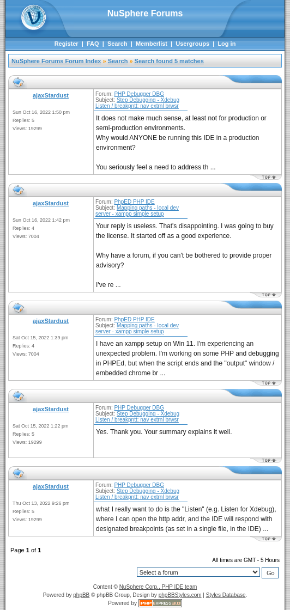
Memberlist (151, 43)
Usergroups (192, 43)
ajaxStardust (51, 95)
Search (117, 43)
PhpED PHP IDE (134, 202)
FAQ (93, 43)
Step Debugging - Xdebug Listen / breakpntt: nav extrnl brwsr (137, 103)
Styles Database (226, 595)
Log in (226, 43)
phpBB (81, 595)
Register (66, 43)
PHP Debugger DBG (139, 94)
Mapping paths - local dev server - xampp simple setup (137, 211)
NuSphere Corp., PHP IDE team (158, 587)
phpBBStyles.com (180, 595)
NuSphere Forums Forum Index (56, 61)
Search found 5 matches (169, 61)
